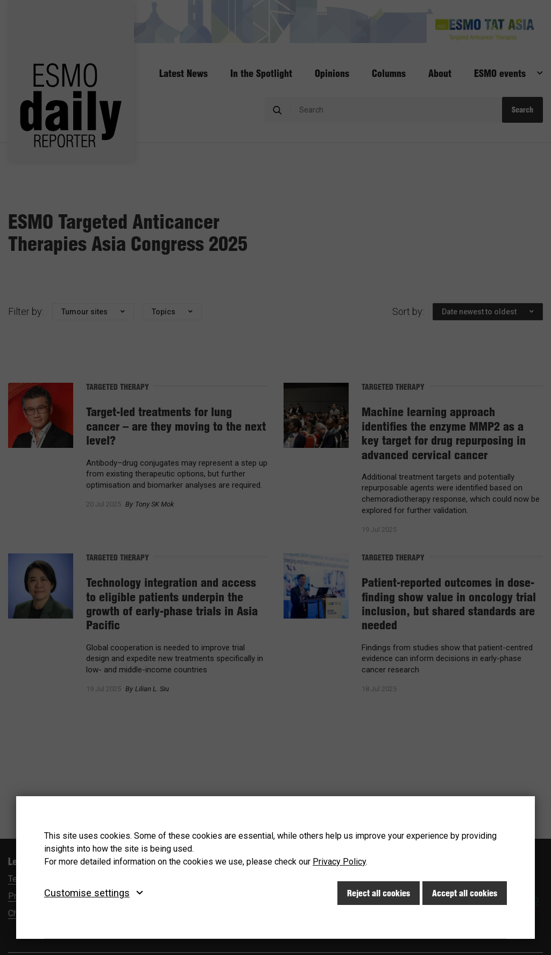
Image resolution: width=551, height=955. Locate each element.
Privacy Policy (339, 861)
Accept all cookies (464, 893)
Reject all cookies (378, 893)
